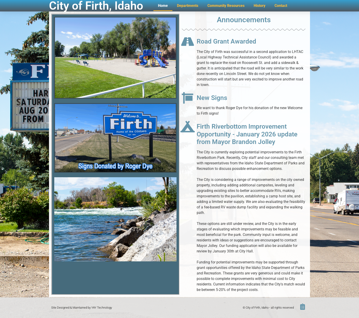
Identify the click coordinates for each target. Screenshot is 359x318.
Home (163, 5)
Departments (187, 5)
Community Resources (226, 5)
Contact (281, 5)
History (259, 5)
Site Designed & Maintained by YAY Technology (81, 307)
